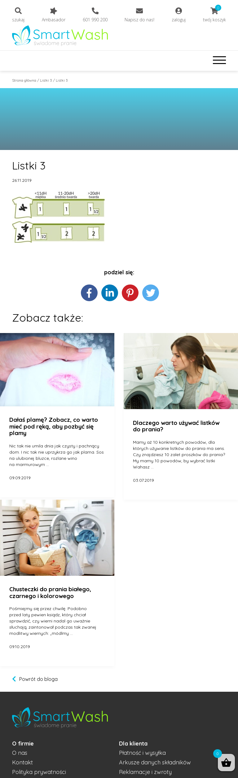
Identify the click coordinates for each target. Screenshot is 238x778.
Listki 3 (46, 80)
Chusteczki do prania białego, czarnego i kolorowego (50, 592)
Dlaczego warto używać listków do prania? (176, 426)
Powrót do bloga (38, 679)
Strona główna (24, 80)
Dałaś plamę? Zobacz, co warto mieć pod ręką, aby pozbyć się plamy (53, 427)
